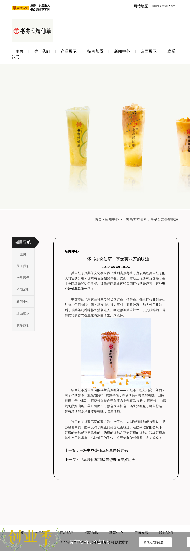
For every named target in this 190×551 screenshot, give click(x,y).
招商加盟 (95, 51)
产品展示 (69, 51)
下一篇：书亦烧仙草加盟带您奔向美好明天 (100, 460)
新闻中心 (122, 51)
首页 (98, 219)
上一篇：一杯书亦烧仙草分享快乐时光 (96, 450)
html (155, 6)
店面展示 (149, 51)
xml (165, 6)
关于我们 (42, 51)
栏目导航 (23, 242)
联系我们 (22, 325)
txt (173, 6)
